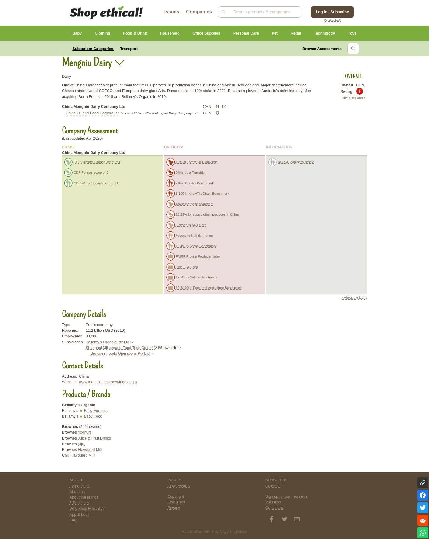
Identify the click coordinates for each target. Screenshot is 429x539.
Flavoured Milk (90, 449)
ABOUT (76, 480)
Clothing (102, 33)
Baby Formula (96, 410)
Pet (275, 33)
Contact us (274, 507)
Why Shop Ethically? (87, 508)
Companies (199, 11)
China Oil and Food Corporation (93, 113)
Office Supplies (206, 33)
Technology (324, 33)
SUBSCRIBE (276, 480)
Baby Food (93, 416)
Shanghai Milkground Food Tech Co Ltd (119, 347)
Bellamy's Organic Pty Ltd (107, 342)
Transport (129, 48)
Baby (77, 33)
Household (170, 33)
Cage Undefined (234, 531)
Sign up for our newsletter (287, 496)
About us (77, 491)
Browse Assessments (322, 48)
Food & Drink (135, 33)
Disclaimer (176, 502)
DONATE (273, 486)
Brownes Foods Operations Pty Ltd (120, 353)
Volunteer (273, 502)
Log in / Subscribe (332, 12)
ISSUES (174, 480)
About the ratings (84, 497)
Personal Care (246, 33)
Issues (171, 11)
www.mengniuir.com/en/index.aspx (108, 382)
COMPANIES (178, 486)
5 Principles (79, 503)
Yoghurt (84, 432)
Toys (352, 33)
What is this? (332, 20)
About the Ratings (353, 97)
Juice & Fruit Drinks (94, 438)
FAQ (73, 520)
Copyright (175, 496)
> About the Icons (354, 297)
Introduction (80, 486)
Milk (81, 444)
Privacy (173, 507)
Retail (295, 33)
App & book (79, 514)
